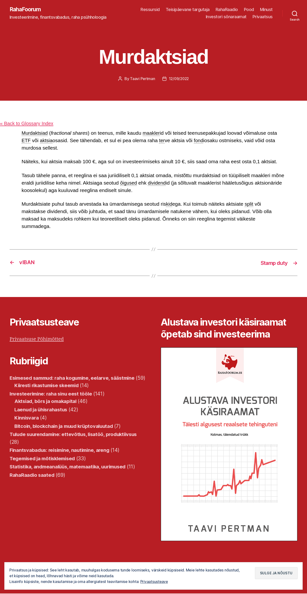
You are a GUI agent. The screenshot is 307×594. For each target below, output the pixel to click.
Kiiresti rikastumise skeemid (48, 393)
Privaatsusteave (154, 581)
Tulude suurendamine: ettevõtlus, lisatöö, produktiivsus (76, 442)
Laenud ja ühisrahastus (42, 417)
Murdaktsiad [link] (35, 133)
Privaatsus (263, 16)
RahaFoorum (26, 9)
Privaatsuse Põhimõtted (38, 339)
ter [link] (163, 141)
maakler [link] (153, 133)
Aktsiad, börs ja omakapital (47, 409)
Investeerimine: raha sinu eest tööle (52, 402)
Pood (249, 9)
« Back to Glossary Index (28, 124)
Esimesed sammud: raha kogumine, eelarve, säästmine (76, 378)
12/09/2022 (179, 78)
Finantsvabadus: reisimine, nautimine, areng (62, 458)
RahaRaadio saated (32, 483)
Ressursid (150, 9)
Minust (266, 9)
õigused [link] (129, 183)
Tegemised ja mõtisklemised (45, 466)
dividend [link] (158, 183)
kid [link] (169, 204)
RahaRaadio (227, 9)
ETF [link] (26, 141)
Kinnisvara (27, 426)
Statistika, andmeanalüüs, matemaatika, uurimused (71, 475)
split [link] (249, 204)
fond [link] (200, 141)
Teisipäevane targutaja (188, 9)
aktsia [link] (46, 141)
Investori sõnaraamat (226, 16)
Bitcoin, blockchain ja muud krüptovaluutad (66, 434)
